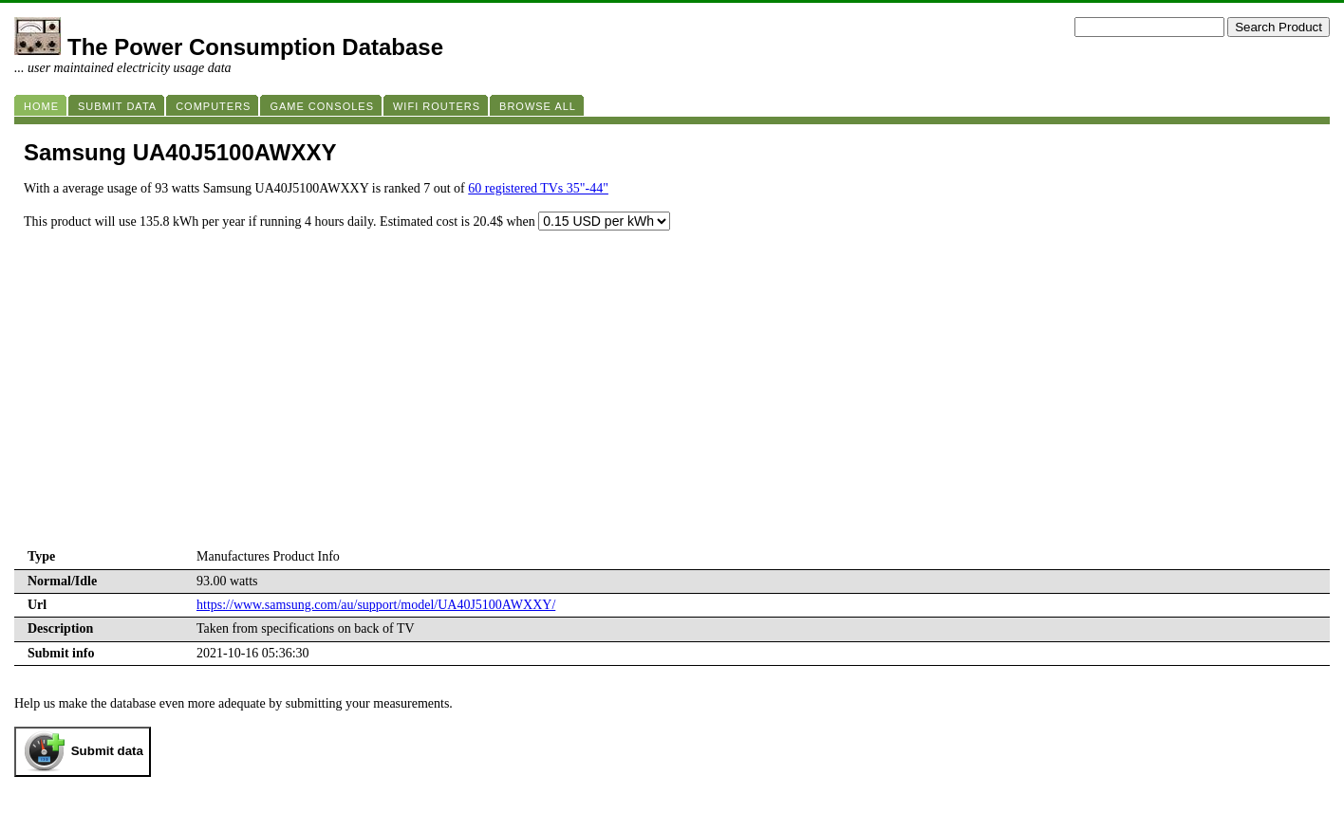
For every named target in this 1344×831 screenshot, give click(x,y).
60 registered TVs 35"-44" (538, 188)
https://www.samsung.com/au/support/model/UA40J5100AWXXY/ (375, 605)
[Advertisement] (672, 403)
